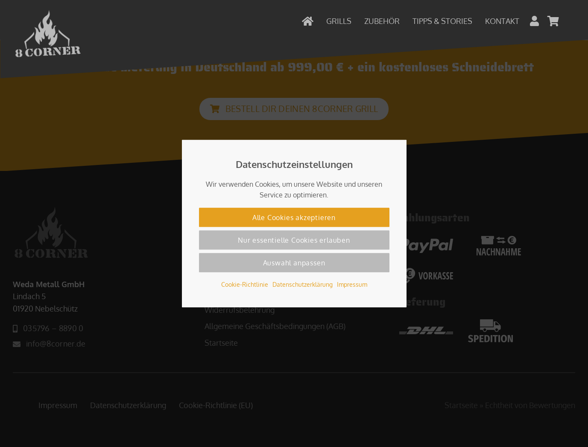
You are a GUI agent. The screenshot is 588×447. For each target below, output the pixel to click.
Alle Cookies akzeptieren (294, 217)
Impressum (352, 284)
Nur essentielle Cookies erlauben (294, 240)
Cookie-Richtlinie (244, 284)
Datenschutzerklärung (302, 284)
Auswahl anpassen (294, 263)
